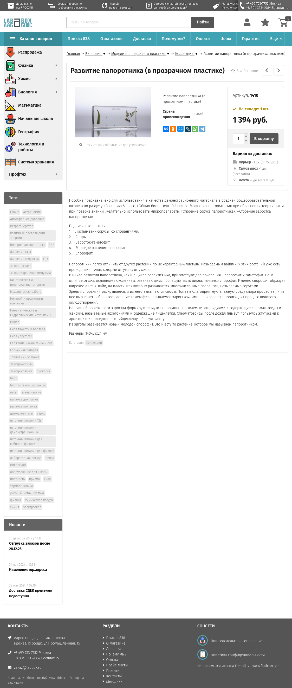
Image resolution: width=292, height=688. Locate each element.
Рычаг (14, 315)
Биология (27, 92)
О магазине (111, 38)
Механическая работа (25, 284)
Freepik (240, 659)
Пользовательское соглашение (236, 634)
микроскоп (18, 458)
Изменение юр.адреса (28, 562)
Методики (114, 674)
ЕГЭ (45, 251)
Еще (274, 38)
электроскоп (32, 500)
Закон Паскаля (20, 258)
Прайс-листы (117, 658)
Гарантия (251, 38)
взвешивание (31, 385)
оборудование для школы (29, 465)
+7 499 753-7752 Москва (263, 3)
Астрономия (32, 205)
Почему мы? (173, 38)
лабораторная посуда (25, 451)
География (28, 131)
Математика (30, 105)
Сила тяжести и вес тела (27, 322)
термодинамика (21, 479)
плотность (17, 472)
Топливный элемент (24, 350)
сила (47, 472)
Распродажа (30, 52)
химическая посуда (39, 493)
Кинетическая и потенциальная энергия (27, 275)
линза (50, 451)
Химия (24, 78)
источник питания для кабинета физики (26, 434)
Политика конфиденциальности (237, 648)
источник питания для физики (32, 443)
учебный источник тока (27, 486)
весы (13, 385)
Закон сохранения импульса (30, 265)
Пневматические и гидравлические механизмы (30, 305)
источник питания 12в (26, 413)
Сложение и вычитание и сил (31, 336)
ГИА (51, 237)
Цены (225, 38)
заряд (41, 406)
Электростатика (21, 364)
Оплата (203, 38)
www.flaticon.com (266, 659)
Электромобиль (21, 357)
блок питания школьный (28, 378)
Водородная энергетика (27, 237)
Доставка (142, 38)
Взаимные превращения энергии (28, 228)
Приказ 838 (79, 38)
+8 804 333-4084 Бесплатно (267, 8)
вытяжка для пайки (24, 392)
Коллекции (94, 343)
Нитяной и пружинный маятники (26, 294)
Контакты (114, 669)
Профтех (17, 174)
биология (43, 364)
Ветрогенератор (21, 219)
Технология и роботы (31, 147)
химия (14, 500)
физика (15, 493)
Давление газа (20, 244)
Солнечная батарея (24, 343)
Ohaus (14, 205)
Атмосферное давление (27, 212)
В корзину (264, 138)
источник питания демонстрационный (24, 422)
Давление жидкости (24, 251)
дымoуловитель (21, 406)
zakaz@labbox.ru (28, 660)
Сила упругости (21, 329)
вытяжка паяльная (23, 399)
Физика (25, 65)
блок (13, 371)
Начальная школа (35, 118)
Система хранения (36, 162)
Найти (203, 22)
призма (34, 472)
